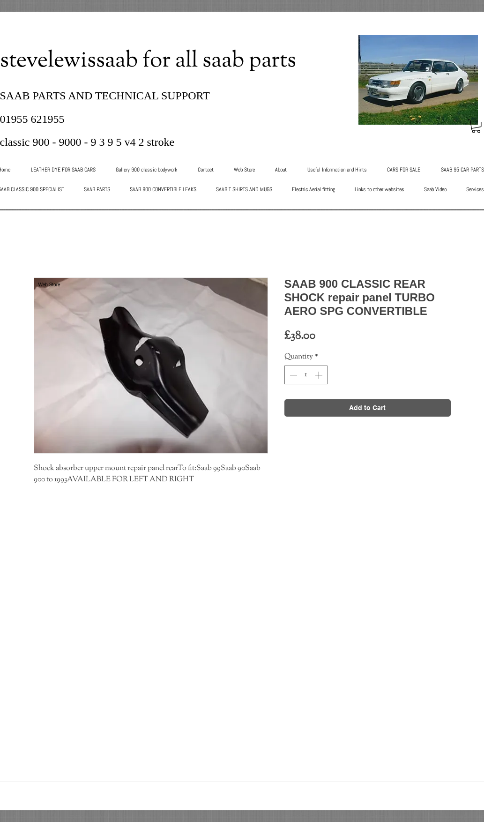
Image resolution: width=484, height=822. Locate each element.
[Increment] (319, 375)
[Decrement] (292, 375)
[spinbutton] (306, 375)
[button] (476, 126)
